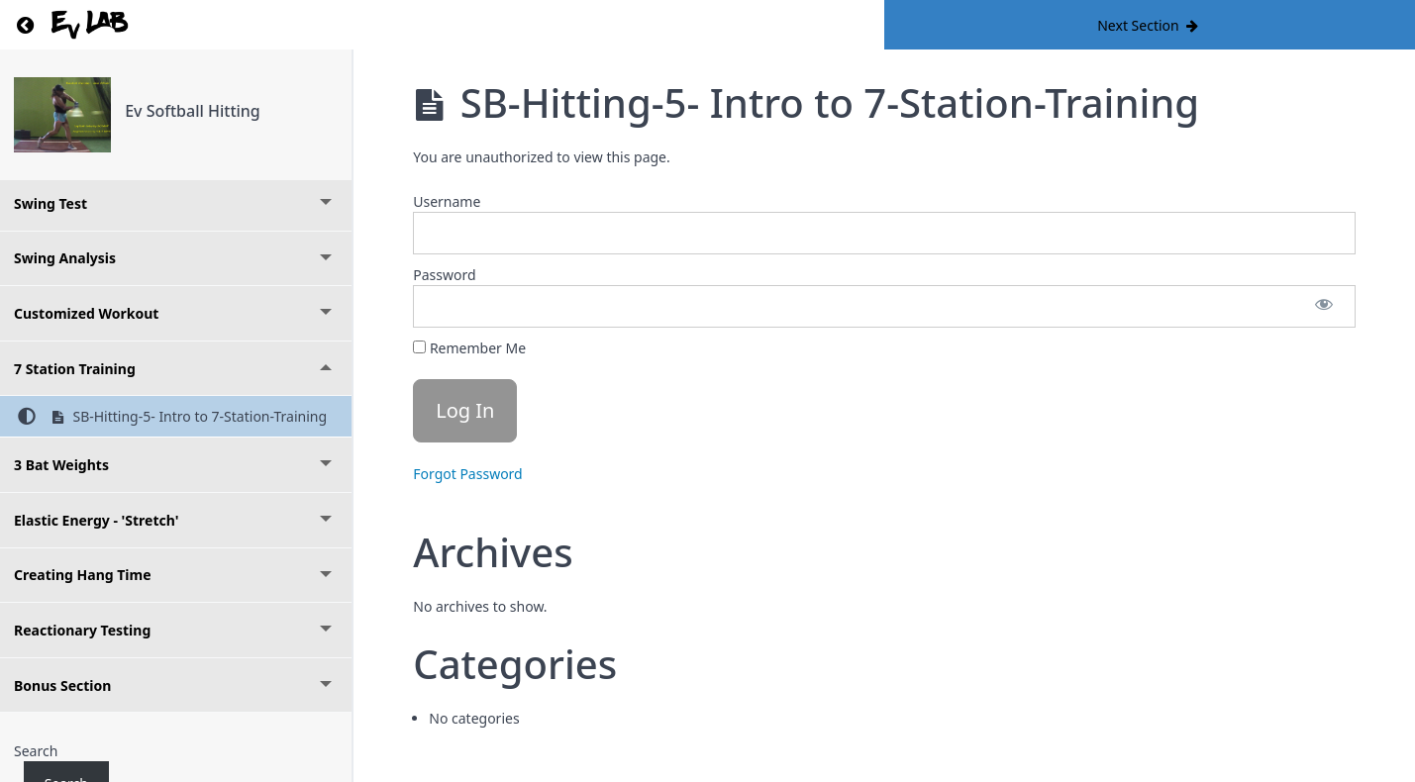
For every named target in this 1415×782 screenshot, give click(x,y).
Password (444, 274)
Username (446, 201)
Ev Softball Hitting (192, 111)
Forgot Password (467, 473)
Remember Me (469, 348)
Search (35, 750)
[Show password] (1324, 306)
